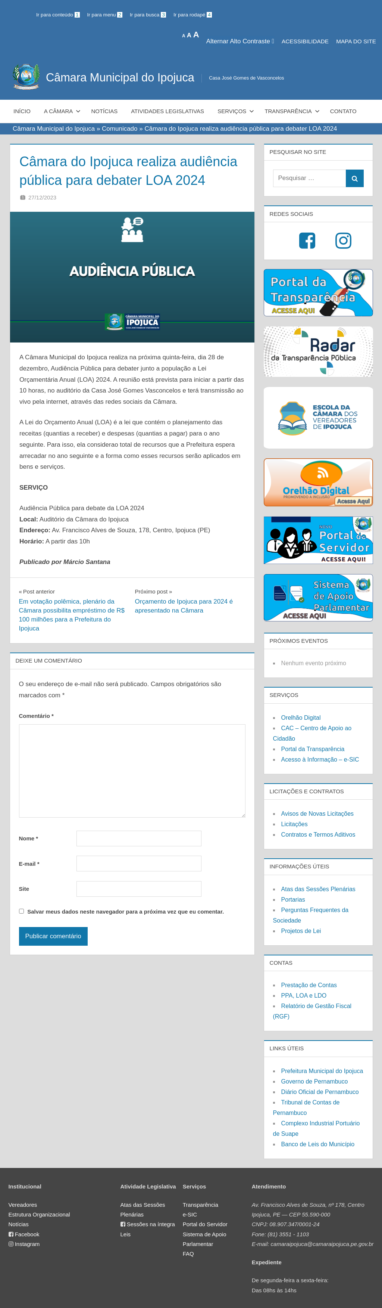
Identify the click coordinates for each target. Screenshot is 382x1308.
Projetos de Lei (301, 931)
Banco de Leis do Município (318, 1144)
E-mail (29, 864)
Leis (125, 1234)
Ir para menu (105, 15)
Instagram (27, 1244)
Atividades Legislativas (167, 111)
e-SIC (190, 1214)
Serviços (235, 111)
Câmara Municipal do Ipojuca (123, 77)
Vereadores (23, 1205)
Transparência (291, 111)
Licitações (294, 824)
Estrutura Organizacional (39, 1214)
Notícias (104, 111)
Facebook (27, 1234)
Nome (28, 838)
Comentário (36, 716)
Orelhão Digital (301, 718)
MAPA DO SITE (356, 41)
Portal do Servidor (205, 1224)
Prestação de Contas (309, 985)
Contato (343, 111)
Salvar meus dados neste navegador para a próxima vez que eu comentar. (125, 911)
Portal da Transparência (313, 749)
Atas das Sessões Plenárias (318, 889)
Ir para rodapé (192, 15)
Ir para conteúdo (58, 15)
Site (24, 889)
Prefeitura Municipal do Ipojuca (322, 1071)
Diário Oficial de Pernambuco (320, 1092)
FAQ (188, 1253)
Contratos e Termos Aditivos (318, 834)
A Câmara (62, 111)
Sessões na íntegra (151, 1224)
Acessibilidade (305, 41)
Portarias (293, 899)
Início (22, 111)
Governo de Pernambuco (314, 1081)
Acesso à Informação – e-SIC (320, 759)
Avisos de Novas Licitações (317, 813)
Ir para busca (148, 15)
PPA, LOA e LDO (304, 995)
